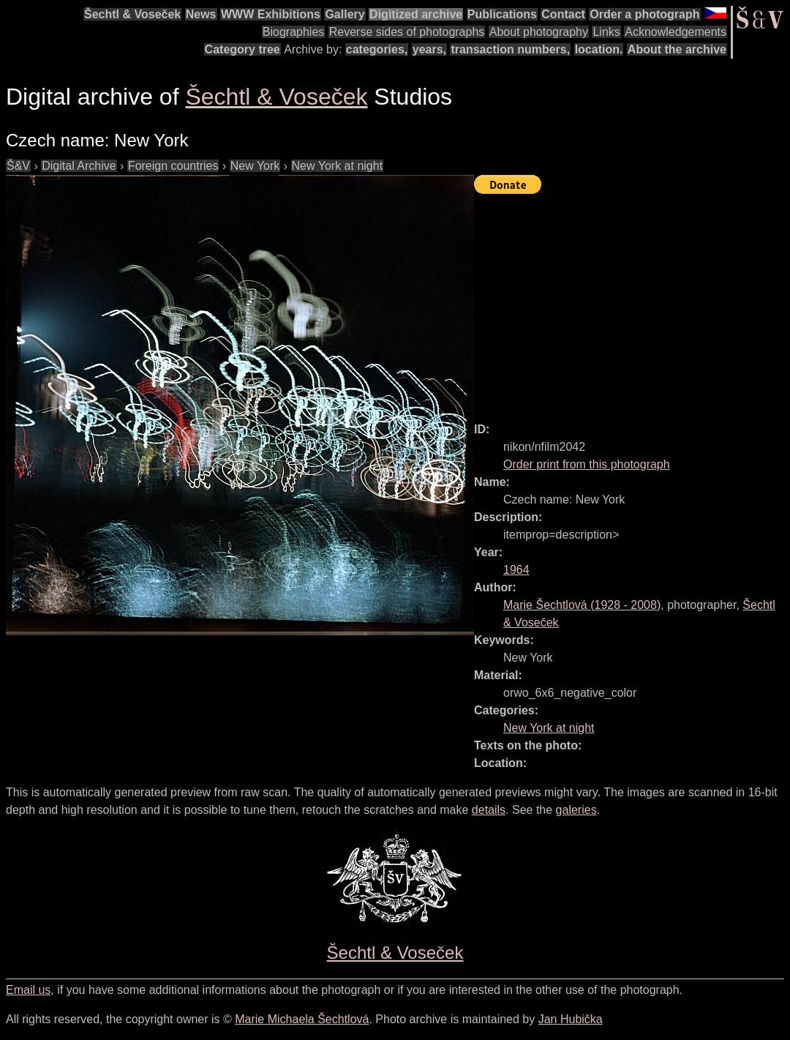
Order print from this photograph (586, 464)
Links (606, 32)
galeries (576, 810)
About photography (538, 32)
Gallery (344, 14)
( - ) (582, 605)
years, (429, 49)
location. (599, 49)
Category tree (242, 49)
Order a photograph (644, 14)
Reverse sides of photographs (407, 32)
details (488, 810)
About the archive (677, 49)
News (201, 14)
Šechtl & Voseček (132, 14)
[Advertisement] (632, 301)
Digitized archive (415, 14)
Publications (502, 14)
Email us (28, 990)
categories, (376, 49)
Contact (563, 14)
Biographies (294, 32)
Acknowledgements (675, 32)
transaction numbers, (510, 49)
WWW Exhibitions (270, 14)
